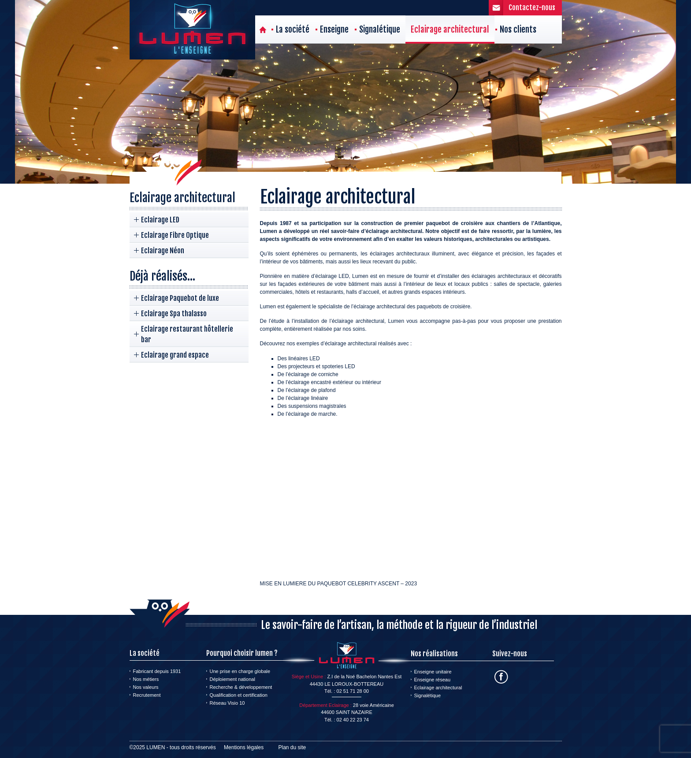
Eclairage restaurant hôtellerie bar (187, 334)
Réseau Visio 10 (227, 703)
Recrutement (147, 695)
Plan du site (292, 747)
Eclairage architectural (450, 29)
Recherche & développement (241, 687)
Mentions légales (244, 747)
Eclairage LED (160, 219)
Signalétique (379, 29)
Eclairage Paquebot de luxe (180, 298)
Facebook (501, 677)
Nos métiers (146, 679)
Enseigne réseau (432, 679)
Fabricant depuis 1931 (157, 671)
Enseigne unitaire (433, 671)
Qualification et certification (238, 695)
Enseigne (334, 29)
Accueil (263, 29)
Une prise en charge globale (240, 671)
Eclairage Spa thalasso (174, 313)
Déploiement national (232, 679)
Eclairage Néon (162, 250)
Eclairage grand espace (175, 355)
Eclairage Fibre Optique (175, 235)
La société (292, 29)
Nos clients (518, 29)
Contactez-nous (532, 7)
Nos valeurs (146, 687)
